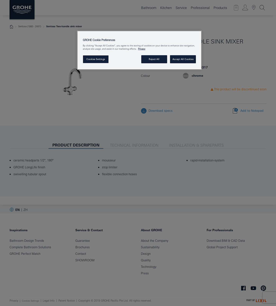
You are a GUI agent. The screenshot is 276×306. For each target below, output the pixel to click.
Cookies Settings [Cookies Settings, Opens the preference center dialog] (95, 59)
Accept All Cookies (182, 59)
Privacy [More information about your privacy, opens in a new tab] (141, 49)
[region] (139, 50)
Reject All (154, 59)
